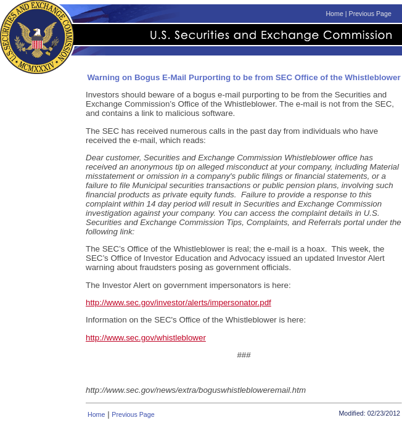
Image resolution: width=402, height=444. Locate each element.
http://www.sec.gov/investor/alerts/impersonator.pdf (178, 302)
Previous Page (370, 13)
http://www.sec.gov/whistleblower (146, 337)
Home (334, 13)
